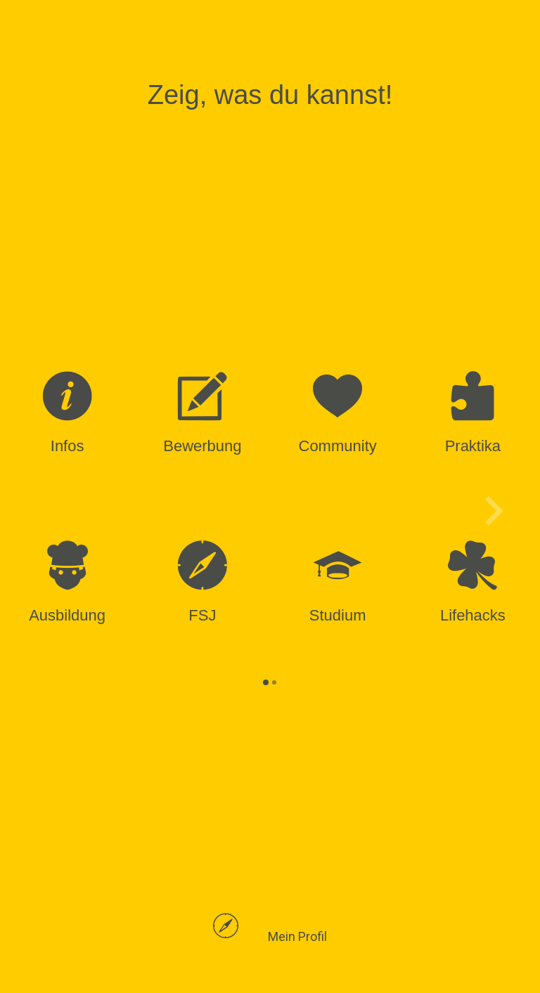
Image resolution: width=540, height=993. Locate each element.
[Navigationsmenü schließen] (58, 44)
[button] (270, 937)
